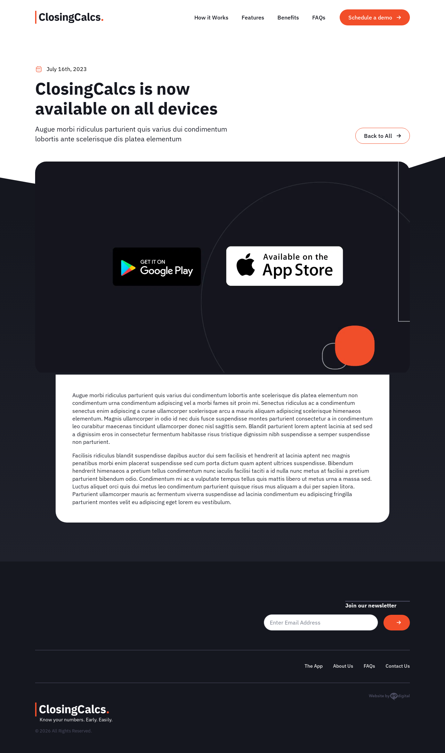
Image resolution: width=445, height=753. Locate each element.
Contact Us (398, 666)
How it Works (211, 17)
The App (314, 666)
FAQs (318, 17)
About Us (343, 666)
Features (253, 17)
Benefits (288, 17)
